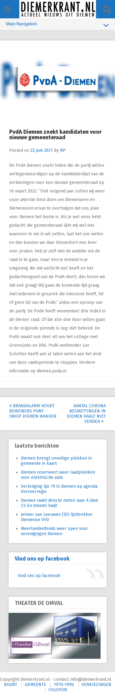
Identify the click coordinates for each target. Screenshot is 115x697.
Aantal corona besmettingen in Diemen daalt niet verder (86, 413)
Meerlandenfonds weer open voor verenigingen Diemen (54, 531)
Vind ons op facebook (42, 558)
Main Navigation (57, 25)
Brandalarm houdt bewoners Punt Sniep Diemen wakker (32, 411)
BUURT (10, 684)
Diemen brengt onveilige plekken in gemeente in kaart (56, 461)
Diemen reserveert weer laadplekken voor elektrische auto (58, 475)
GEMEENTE (35, 684)
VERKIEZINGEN (96, 684)
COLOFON (57, 689)
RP (63, 150)
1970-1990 (64, 684)
